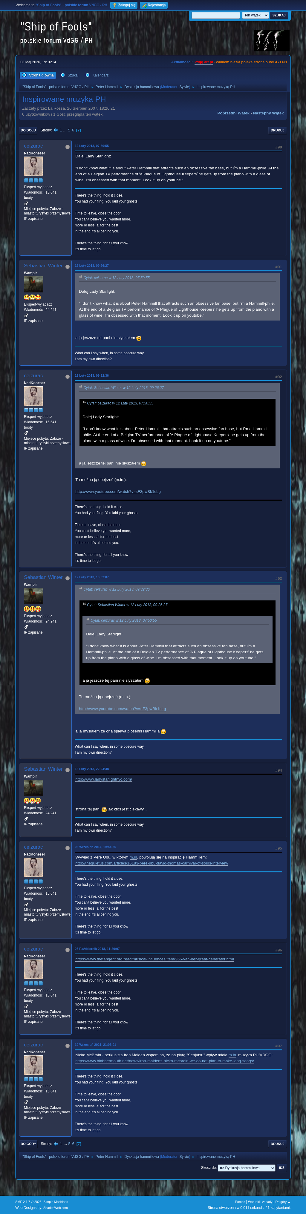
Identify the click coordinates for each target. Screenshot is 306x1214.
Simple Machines (56, 1202)
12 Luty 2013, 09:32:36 (92, 375)
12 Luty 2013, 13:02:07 (92, 577)
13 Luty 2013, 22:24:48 (92, 769)
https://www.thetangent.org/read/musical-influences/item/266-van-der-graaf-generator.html (154, 959)
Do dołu (28, 130)
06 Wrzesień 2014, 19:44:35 (95, 847)
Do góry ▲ (282, 1202)
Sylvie (184, 87)
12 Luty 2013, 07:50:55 (92, 146)
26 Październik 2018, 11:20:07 (97, 949)
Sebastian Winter (43, 266)
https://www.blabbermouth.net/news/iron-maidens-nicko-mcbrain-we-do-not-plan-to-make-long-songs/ (164, 1061)
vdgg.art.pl (204, 62)
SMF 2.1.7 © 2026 (28, 1202)
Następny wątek (268, 113)
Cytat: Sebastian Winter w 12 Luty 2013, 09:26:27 (123, 388)
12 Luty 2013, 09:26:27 (92, 265)
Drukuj (277, 130)
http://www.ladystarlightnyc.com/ (103, 779)
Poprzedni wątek (234, 113)
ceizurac (33, 146)
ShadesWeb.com (55, 1208)
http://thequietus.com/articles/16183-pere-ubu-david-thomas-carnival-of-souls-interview (151, 863)
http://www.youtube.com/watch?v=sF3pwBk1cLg (118, 491)
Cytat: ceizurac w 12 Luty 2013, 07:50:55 (116, 278)
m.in (133, 857)
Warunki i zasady (260, 1202)
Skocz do (208, 1168)
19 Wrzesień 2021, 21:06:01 (95, 1044)
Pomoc (240, 1202)
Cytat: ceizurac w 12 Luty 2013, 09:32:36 (116, 589)
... (65, 130)
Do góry (28, 1144)
